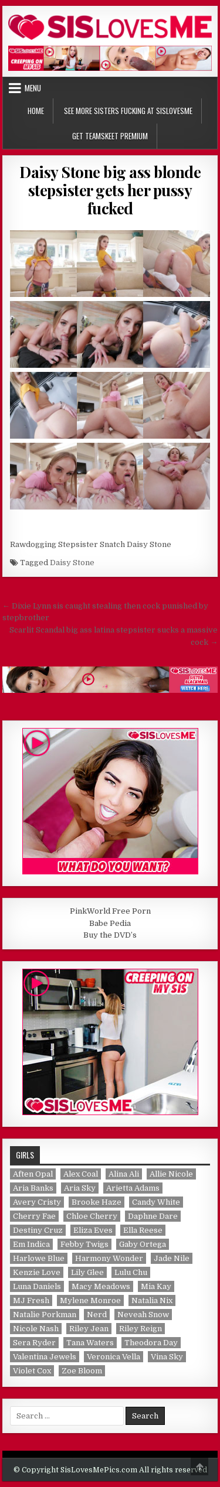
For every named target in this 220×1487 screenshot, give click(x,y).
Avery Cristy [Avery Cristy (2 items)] (37, 1202)
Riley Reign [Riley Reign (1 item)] (140, 1328)
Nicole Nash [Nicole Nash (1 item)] (36, 1328)
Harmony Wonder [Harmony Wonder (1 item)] (109, 1258)
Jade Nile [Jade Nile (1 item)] (171, 1258)
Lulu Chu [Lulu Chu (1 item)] (130, 1272)
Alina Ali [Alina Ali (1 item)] (124, 1174)
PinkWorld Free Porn (110, 911)
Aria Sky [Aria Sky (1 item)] (80, 1188)
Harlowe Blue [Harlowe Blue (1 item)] (39, 1258)
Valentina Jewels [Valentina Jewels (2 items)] (44, 1356)
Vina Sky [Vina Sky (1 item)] (167, 1356)
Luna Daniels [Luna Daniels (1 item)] (37, 1286)
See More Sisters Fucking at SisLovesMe (128, 111)
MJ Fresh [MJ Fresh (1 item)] (31, 1300)
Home (36, 111)
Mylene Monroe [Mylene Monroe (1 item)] (90, 1300)
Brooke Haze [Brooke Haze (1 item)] (96, 1202)
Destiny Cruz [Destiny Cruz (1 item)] (38, 1230)
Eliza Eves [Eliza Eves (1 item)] (93, 1230)
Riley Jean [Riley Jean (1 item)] (89, 1328)
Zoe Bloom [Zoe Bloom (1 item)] (82, 1370)
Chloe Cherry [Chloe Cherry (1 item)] (91, 1216)
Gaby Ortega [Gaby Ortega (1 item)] (142, 1244)
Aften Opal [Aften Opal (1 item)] (33, 1174)
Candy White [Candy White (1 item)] (156, 1202)
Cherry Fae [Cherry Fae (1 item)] (34, 1216)
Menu (33, 88)
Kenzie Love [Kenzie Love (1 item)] (36, 1272)
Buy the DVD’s (110, 935)
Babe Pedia (110, 923)
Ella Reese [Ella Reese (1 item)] (143, 1230)
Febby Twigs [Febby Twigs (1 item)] (84, 1244)
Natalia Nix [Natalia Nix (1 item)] (151, 1300)
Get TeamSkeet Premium (110, 136)
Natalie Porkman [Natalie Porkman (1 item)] (44, 1314)
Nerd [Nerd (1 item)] (97, 1314)
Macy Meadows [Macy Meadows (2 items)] (101, 1286)
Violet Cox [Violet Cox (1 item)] (32, 1370)
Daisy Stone (72, 562)
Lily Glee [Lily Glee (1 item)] (87, 1272)
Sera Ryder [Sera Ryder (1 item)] (34, 1342)
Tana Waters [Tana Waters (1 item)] (90, 1342)
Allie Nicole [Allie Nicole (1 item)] (171, 1174)
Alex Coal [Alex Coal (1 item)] (80, 1174)
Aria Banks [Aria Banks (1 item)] (33, 1188)
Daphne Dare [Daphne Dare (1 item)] (153, 1216)
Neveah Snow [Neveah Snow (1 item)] (143, 1314)
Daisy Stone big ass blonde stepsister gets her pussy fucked (110, 190)
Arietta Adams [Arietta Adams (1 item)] (133, 1188)
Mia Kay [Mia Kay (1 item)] (156, 1286)
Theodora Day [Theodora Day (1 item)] (151, 1342)
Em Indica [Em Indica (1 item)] (31, 1244)
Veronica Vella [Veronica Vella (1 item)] (113, 1356)
